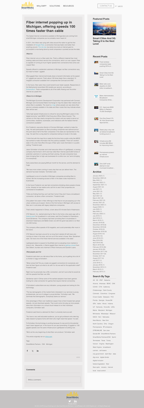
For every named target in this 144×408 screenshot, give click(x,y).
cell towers (103, 350)
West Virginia (97, 347)
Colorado (96, 293)
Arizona (95, 283)
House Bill (109, 300)
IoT (94, 307)
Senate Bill (96, 334)
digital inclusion (98, 360)
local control (101, 371)
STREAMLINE (97, 330)
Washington (110, 344)
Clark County (107, 290)
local (94, 371)
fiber (107, 364)
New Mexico (97, 320)
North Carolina (98, 324)
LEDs (113, 307)
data (114, 354)
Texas (103, 340)
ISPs (94, 304)
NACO (95, 317)
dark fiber (108, 354)
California (106, 287)
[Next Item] (113, 28)
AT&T (101, 280)
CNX (43, 344)
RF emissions (107, 327)
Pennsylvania (97, 327)
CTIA (100, 287)
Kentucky (99, 307)
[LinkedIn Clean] (75, 401)
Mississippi (105, 314)
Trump (108, 340)
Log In (120, 6)
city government (98, 354)
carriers (95, 350)
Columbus (103, 293)
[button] (68, 6)
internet (110, 367)
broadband (107, 347)
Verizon (95, 344)
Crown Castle (97, 297)
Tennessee (96, 340)
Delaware (106, 297)
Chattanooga (97, 290)
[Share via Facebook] (27, 351)
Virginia (101, 344)
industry (104, 367)
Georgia (101, 300)
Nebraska (106, 317)
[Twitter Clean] (69, 401)
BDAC (109, 283)
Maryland (101, 310)
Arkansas (102, 283)
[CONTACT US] (106, 6)
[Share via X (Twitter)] (32, 351)
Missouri (112, 314)
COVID (95, 287)
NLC (99, 317)
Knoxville (107, 307)
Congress (112, 293)
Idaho (99, 304)
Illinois (104, 304)
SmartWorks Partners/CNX (102, 337)
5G (97, 280)
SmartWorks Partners (33, 344)
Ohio (105, 324)
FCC (112, 297)
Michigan (49, 344)
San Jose (106, 330)
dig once (96, 357)
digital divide (104, 357)
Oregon (111, 324)
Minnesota (96, 314)
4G (94, 280)
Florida (95, 300)
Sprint (114, 337)
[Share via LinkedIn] (38, 351)
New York (105, 320)
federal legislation (99, 364)
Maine (95, 310)
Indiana (110, 304)
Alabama (107, 280)
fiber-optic (96, 367)
